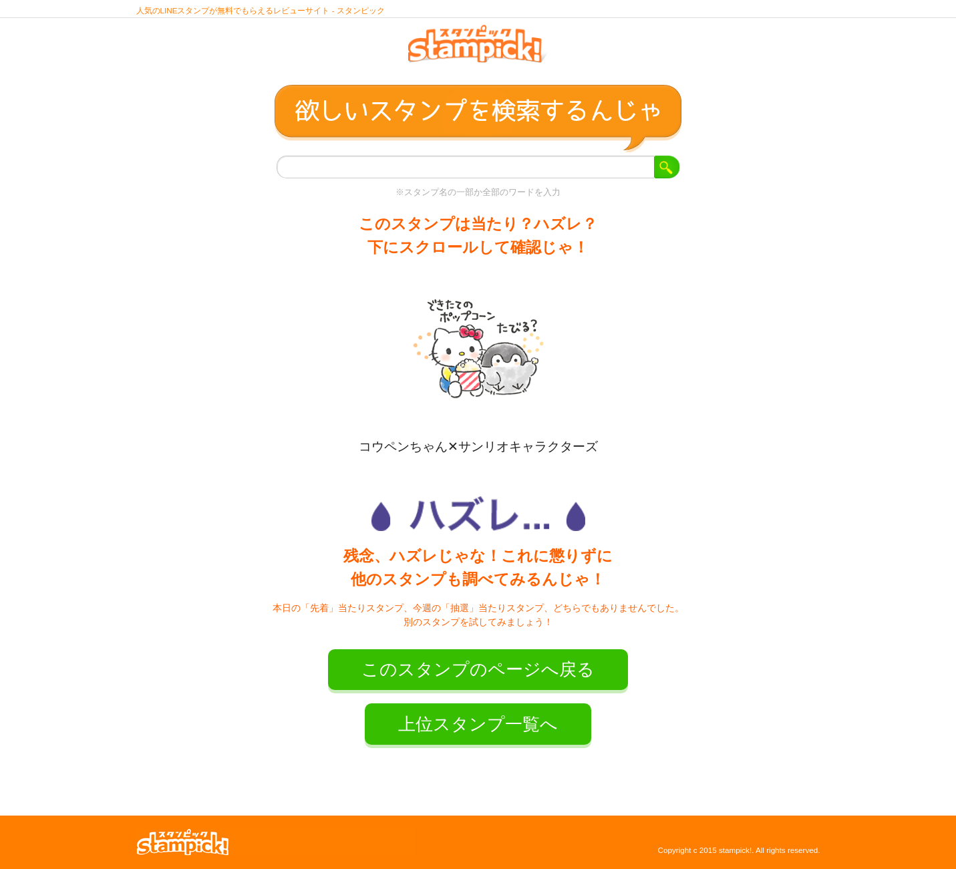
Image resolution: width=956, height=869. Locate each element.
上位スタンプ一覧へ (478, 724)
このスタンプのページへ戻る (478, 669)
